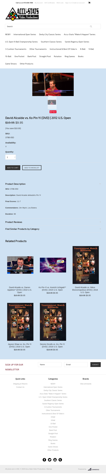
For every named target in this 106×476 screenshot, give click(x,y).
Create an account (78, 3)
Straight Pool (45, 56)
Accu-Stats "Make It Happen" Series (79, 34)
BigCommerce (94, 469)
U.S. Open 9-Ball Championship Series (21, 41)
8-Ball (82, 49)
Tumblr (60, 459)
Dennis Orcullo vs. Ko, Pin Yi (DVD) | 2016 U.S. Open (52, 345)
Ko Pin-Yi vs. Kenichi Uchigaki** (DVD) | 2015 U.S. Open (52, 288)
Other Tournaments (38, 49)
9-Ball (91, 49)
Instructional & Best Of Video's (63, 49)
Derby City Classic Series (50, 34)
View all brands (85, 384)
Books (81, 56)
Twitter (49, 459)
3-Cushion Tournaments (15, 49)
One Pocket (19, 56)
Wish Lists (60, 3)
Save (54, 112)
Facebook (44, 459)
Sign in (67, 3)
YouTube (55, 459)
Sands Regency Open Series (77, 41)
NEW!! (7, 34)
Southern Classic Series (51, 41)
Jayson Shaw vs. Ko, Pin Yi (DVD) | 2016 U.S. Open (19, 345)
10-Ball (8, 56)
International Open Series (25, 34)
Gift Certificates (49, 3)
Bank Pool (32, 56)
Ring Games (70, 56)
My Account (39, 3)
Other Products (26, 63)
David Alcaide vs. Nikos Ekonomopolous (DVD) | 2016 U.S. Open (85, 289)
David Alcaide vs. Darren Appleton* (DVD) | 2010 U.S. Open (19, 289)
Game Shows (11, 63)
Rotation (58, 56)
